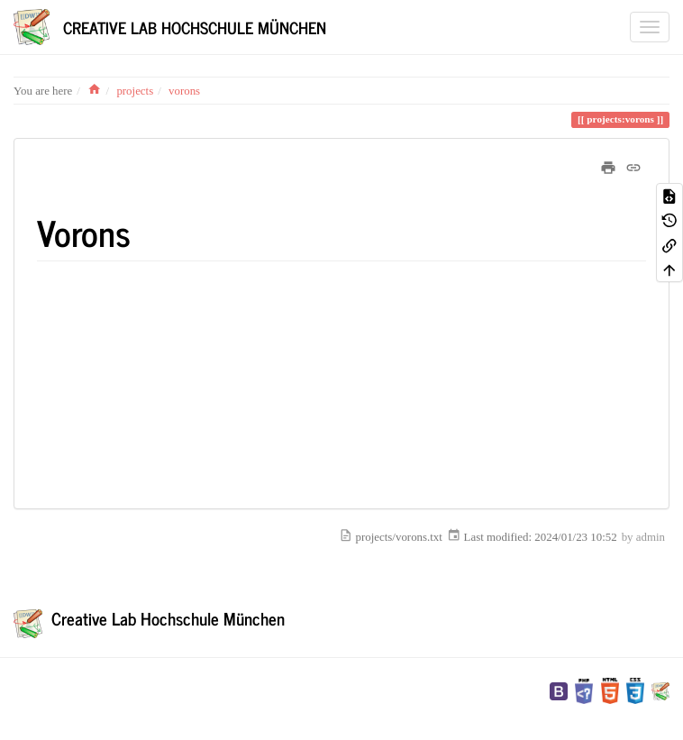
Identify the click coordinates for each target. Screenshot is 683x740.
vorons (184, 91)
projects (134, 91)
